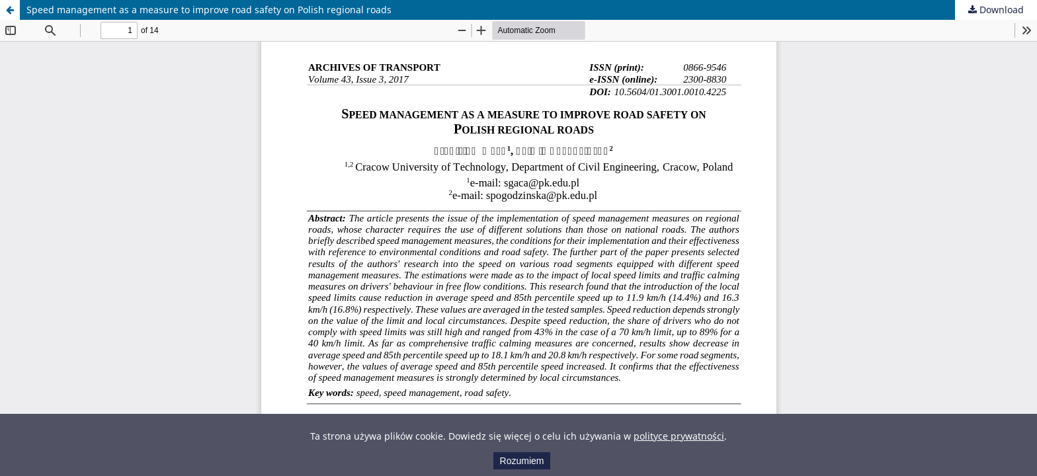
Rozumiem (522, 461)
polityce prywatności (679, 436)
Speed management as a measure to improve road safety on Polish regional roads (209, 9)
